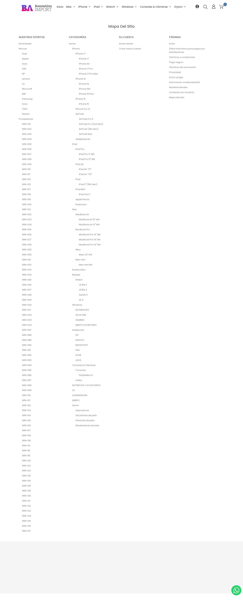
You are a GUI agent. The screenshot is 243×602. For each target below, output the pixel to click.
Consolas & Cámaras (156, 7)
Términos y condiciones (182, 57)
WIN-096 (26, 375)
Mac (71, 7)
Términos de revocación (182, 67)
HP (23, 73)
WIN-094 (27, 365)
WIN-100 (26, 395)
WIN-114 (26, 445)
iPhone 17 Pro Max (88, 73)
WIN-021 (26, 209)
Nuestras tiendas (178, 87)
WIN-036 (26, 284)
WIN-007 (26, 154)
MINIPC (76, 400)
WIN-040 (27, 304)
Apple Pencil (82, 199)
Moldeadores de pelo (87, 425)
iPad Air (80, 164)
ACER (78, 355)
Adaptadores (83, 139)
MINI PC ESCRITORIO (86, 325)
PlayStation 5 (86, 375)
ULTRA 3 (83, 289)
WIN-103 (26, 410)
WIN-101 (26, 400)
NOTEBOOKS (82, 309)
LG (23, 83)
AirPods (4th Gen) (88, 129)
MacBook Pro (83, 229)
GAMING (80, 320)
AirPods (80, 114)
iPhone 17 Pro (86, 68)
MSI (24, 93)
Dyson (180, 7)
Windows (129, 7)
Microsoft (27, 88)
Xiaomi (26, 114)
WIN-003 (26, 134)
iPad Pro (80, 149)
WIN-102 (26, 405)
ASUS (78, 360)
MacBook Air (82, 214)
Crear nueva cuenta (130, 48)
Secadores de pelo (86, 415)
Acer (24, 53)
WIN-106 (26, 425)
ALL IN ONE (81, 314)
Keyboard (81, 204)
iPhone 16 (81, 78)
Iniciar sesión (126, 43)
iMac (78, 249)
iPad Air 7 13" (85, 174)
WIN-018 (26, 194)
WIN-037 (26, 289)
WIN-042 (27, 314)
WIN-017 (26, 189)
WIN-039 (26, 299)
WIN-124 (26, 470)
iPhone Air (84, 63)
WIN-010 (26, 169)
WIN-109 (26, 440)
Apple (25, 58)
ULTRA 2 (83, 284)
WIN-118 (26, 455)
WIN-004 (27, 139)
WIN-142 (26, 505)
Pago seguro (176, 62)
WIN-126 (26, 480)
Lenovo (26, 78)
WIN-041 (26, 309)
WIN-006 (26, 149)
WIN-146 (26, 525)
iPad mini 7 (84, 194)
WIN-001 (26, 124)
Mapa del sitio (176, 97)
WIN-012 (26, 179)
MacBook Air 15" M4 (89, 219)
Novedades (25, 43)
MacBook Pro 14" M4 (90, 244)
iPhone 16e (84, 88)
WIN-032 (26, 264)
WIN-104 (26, 415)
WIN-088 (26, 335)
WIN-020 (26, 204)
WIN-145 (26, 520)
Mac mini (80, 259)
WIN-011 (26, 174)
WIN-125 (26, 475)
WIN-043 (27, 320)
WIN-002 (26, 129)
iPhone (84, 7)
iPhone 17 (80, 53)
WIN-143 (26, 510)
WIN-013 (26, 184)
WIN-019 (26, 199)
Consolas (81, 370)
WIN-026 (26, 234)
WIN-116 (26, 450)
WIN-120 (26, 460)
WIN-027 (26, 239)
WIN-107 (26, 430)
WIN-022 (26, 214)
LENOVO (80, 340)
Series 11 (83, 294)
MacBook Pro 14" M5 (89, 234)
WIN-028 (26, 244)
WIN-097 (26, 380)
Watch (112, 7)
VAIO (24, 109)
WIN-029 (26, 249)
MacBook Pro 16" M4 (89, 239)
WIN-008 (26, 159)
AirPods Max (85, 134)
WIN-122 (26, 465)
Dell (24, 68)
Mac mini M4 (85, 264)
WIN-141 (26, 500)
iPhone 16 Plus (86, 93)
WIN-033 (26, 269)
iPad (98, 7)
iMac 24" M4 (85, 254)
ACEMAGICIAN (79, 395)
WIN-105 (26, 420)
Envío (172, 43)
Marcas (23, 48)
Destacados (79, 269)
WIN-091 (26, 350)
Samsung (27, 98)
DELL (78, 350)
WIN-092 (26, 355)
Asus (24, 63)
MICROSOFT (82, 345)
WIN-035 (26, 279)
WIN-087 (26, 330)
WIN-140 (26, 495)
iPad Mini (80, 189)
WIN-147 (26, 531)
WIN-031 (26, 259)
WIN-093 (26, 360)
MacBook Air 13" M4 (89, 224)
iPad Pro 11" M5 (86, 154)
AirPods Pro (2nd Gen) (91, 124)
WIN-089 (26, 340)
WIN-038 (26, 294)
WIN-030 (26, 254)
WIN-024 (27, 224)
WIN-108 (26, 435)
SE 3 (81, 299)
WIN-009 (26, 164)
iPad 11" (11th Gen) (88, 184)
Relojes (76, 274)
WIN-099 (26, 390)
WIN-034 (27, 274)
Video (79, 380)
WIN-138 (26, 485)
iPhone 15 (81, 98)
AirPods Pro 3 (86, 119)
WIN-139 (26, 490)
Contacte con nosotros (181, 92)
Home (72, 43)
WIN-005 (26, 144)
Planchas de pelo (85, 420)
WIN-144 (26, 515)
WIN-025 (26, 229)
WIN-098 (26, 385)
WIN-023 (26, 219)
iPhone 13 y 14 (83, 109)
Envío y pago (176, 77)
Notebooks (78, 330)
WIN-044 (27, 325)
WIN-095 (26, 370)
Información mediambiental (184, 82)
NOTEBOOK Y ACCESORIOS (86, 385)
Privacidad (175, 72)
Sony (24, 103)
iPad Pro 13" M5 (87, 159)
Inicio (60, 7)
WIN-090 (26, 345)
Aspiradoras (82, 410)
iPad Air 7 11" (85, 169)
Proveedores (26, 119)
